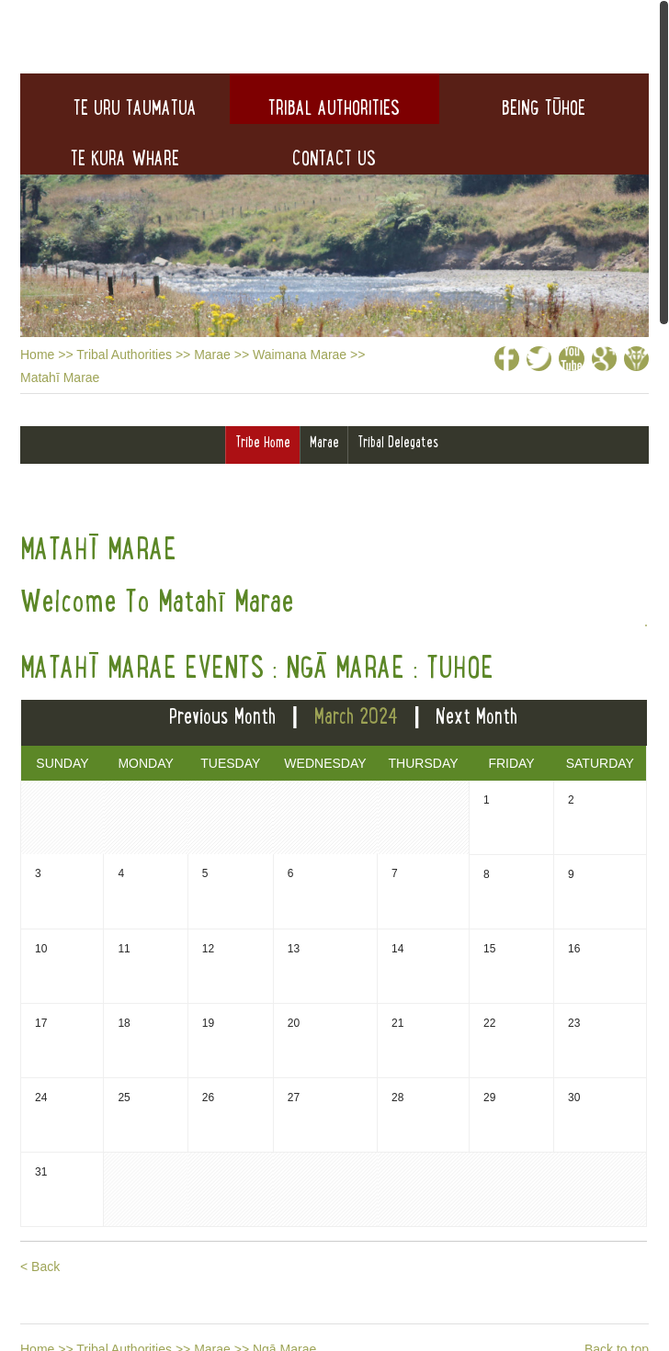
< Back (40, 1266)
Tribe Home (262, 441)
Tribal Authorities (124, 354)
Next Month (476, 716)
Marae (212, 354)
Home (37, 354)
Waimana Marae (299, 354)
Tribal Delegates (397, 441)
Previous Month (222, 716)
